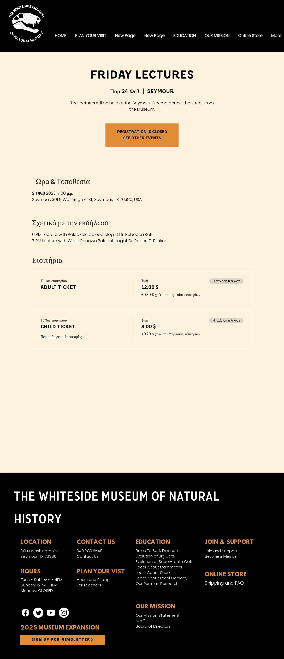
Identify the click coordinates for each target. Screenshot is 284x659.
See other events (142, 138)
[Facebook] (25, 613)
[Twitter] (38, 613)
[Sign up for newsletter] (62, 640)
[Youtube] (51, 613)
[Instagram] (64, 613)
